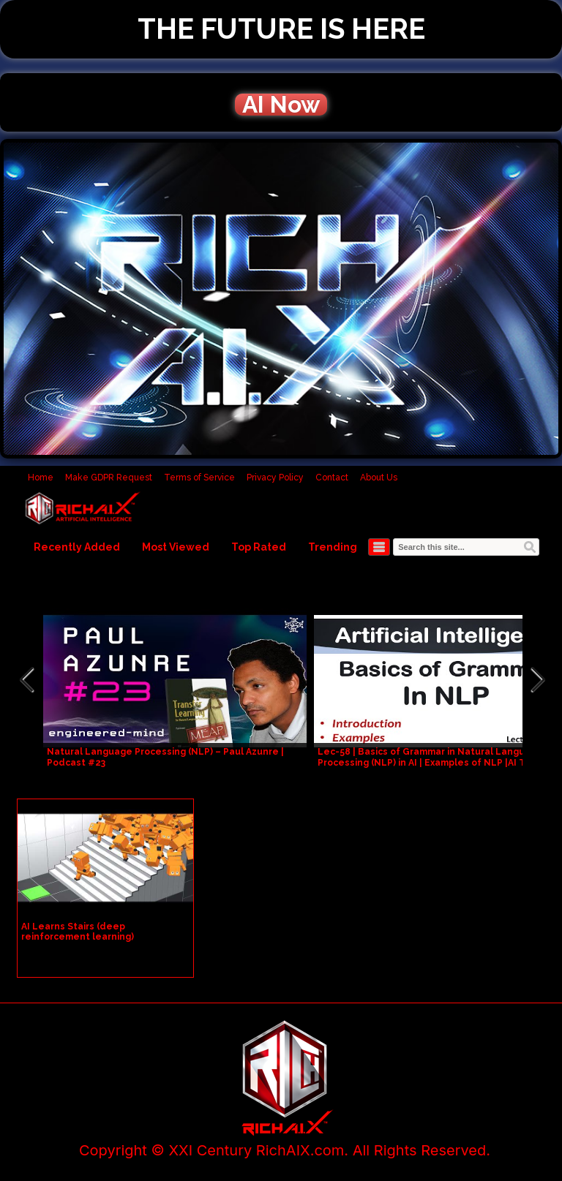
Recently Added (77, 547)
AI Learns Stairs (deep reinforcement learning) (77, 931)
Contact (331, 477)
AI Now (281, 105)
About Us (378, 477)
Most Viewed (175, 547)
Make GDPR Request (108, 477)
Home (40, 477)
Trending (332, 547)
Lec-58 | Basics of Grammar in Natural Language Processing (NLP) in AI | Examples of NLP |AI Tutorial (436, 757)
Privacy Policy (275, 477)
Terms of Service (199, 477)
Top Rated (258, 547)
